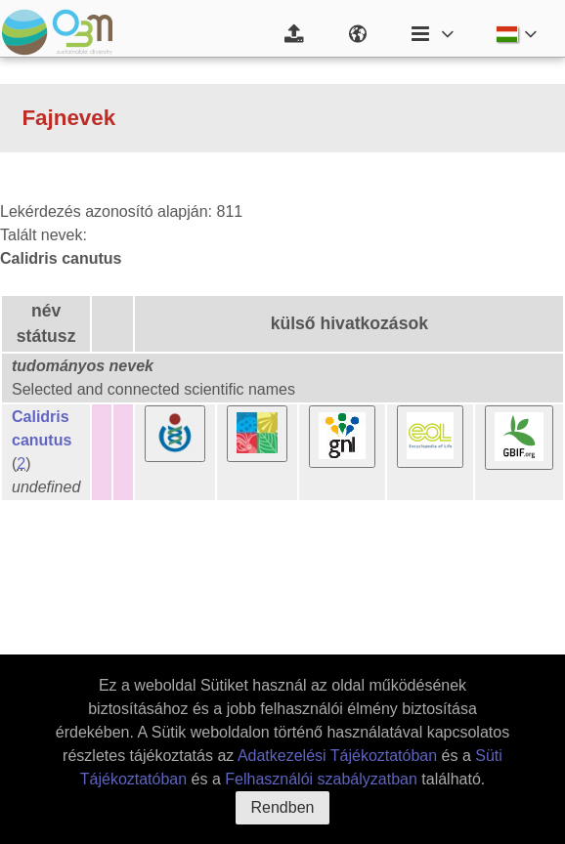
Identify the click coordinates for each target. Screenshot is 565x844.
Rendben (283, 807)
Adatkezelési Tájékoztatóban (337, 755)
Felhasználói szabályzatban (321, 779)
